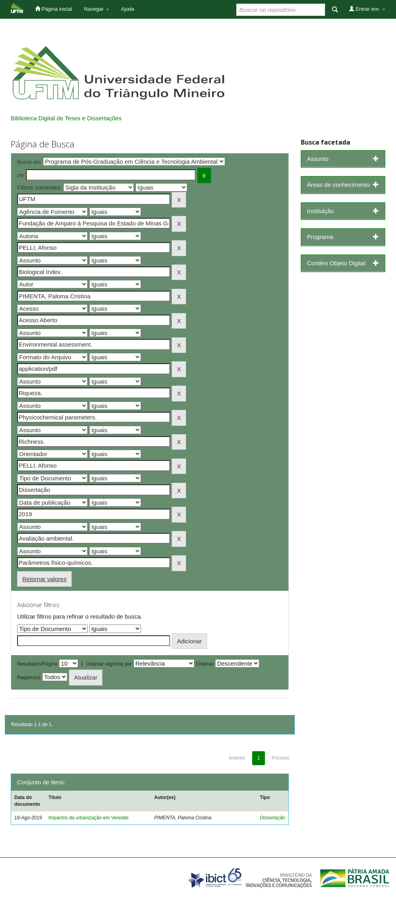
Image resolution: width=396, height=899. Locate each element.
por (20, 175)
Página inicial (53, 9)
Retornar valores (44, 579)
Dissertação (272, 818)
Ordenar (205, 664)
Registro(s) (29, 677)
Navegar (96, 9)
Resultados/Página (37, 664)
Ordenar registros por (108, 664)
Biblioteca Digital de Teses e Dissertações (66, 118)
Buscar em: (29, 162)
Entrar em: (367, 9)
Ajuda (127, 9)
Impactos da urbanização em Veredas (88, 818)
